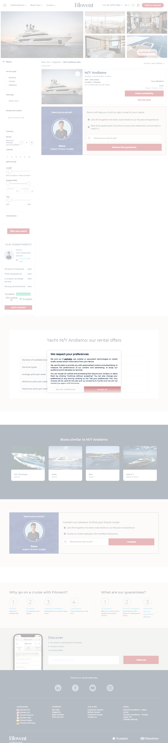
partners (68, 359)
